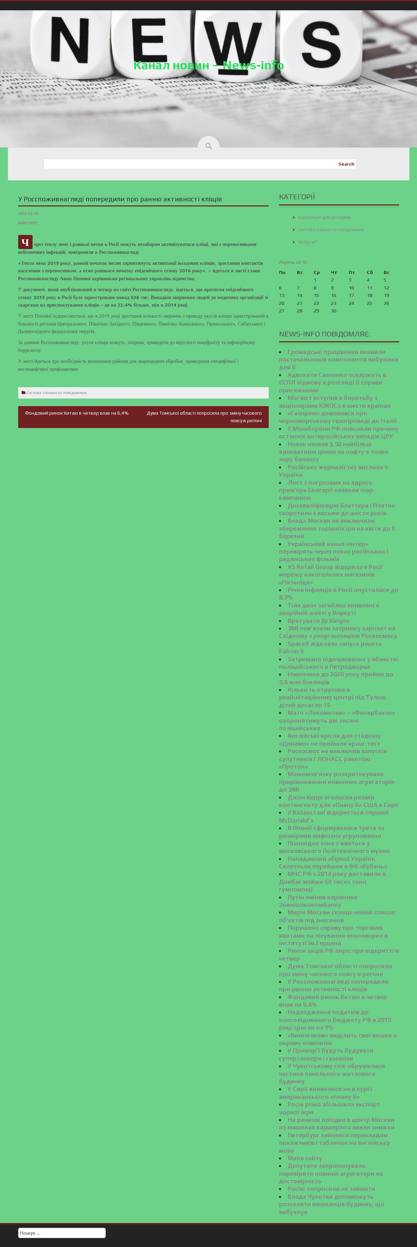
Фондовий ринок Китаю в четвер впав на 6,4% (77, 413)
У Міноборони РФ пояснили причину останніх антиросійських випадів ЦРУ (338, 432)
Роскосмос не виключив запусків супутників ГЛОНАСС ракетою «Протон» (333, 758)
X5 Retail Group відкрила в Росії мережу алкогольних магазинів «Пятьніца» (331, 574)
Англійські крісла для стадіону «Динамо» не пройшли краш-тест (330, 739)
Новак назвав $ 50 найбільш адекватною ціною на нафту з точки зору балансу (333, 451)
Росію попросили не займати (331, 1188)
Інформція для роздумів (324, 217)
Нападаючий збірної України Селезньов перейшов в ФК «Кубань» (333, 862)
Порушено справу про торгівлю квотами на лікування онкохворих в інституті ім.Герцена (333, 935)
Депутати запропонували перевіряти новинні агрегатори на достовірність (331, 1173)
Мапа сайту (305, 1158)
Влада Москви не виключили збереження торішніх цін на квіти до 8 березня (337, 528)
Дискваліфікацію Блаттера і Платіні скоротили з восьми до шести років (337, 509)
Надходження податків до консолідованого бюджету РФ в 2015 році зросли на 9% (335, 1019)
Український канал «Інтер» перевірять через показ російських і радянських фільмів (333, 551)
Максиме (27, 223)
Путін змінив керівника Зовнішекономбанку (318, 900)
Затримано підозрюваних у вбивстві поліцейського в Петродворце (338, 662)
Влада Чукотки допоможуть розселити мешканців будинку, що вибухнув (331, 1204)
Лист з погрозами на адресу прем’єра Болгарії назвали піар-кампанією (327, 490)
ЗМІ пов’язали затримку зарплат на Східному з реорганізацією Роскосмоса (338, 632)
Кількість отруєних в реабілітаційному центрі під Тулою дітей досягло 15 (332, 697)
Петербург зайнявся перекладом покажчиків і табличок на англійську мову (334, 1142)
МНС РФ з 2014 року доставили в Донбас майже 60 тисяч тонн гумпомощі (332, 881)
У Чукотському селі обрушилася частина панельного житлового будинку (332, 1073)
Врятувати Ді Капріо (318, 620)
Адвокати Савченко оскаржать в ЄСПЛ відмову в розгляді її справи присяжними (332, 382)
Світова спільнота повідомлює (56, 392)
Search (346, 164)
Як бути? (307, 242)
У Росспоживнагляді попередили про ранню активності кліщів (334, 985)
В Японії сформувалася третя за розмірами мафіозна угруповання (331, 831)
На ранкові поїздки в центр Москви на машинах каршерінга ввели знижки (337, 1123)
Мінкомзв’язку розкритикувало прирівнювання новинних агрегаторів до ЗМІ (336, 781)
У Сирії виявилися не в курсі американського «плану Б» (325, 1092)
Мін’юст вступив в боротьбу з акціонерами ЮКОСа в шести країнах (335, 401)
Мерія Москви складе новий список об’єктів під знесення (337, 915)
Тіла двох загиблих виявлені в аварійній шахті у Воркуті (329, 609)
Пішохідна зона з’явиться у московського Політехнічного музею (334, 847)
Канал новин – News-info (208, 65)
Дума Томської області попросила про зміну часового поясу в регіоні (335, 969)
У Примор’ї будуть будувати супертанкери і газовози (326, 1054)
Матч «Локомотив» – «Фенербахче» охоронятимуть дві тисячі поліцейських (337, 720)
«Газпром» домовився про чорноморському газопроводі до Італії (338, 416)
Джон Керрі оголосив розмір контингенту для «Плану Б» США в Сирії (339, 801)
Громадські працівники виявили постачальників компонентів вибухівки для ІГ (338, 359)
